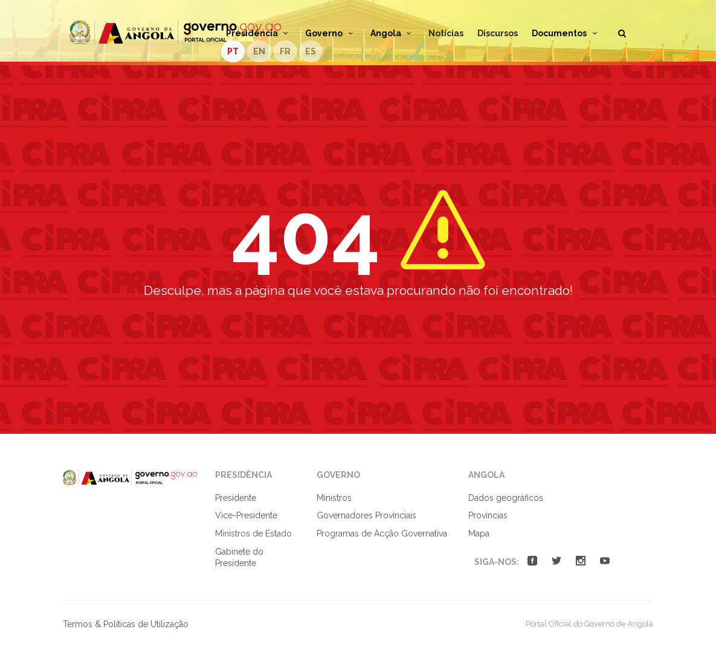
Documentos (566, 33)
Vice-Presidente (246, 515)
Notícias (445, 33)
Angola (392, 33)
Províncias (488, 515)
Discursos (497, 33)
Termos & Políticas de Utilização (126, 624)
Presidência (259, 33)
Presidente (235, 498)
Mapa (478, 533)
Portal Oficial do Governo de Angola (175, 32)
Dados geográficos (505, 498)
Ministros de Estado (253, 533)
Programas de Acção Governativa (382, 533)
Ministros (334, 498)
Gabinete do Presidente (239, 558)
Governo (330, 33)
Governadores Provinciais (366, 515)
